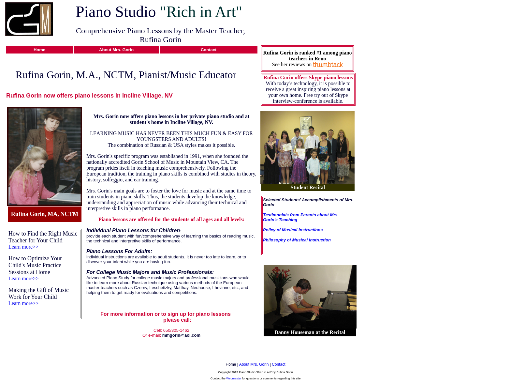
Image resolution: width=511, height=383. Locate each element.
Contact (278, 364)
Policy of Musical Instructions (293, 229)
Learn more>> (23, 247)
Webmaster (233, 378)
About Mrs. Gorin (254, 364)
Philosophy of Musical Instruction (297, 239)
